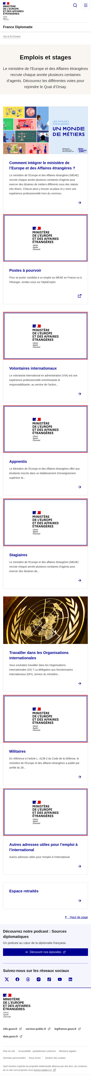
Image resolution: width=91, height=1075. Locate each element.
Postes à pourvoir (25, 270)
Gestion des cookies (55, 1058)
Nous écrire (34, 1058)
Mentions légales (67, 1051)
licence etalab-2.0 (43, 1070)
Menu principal (85, 5)
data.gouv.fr (11, 1036)
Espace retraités (24, 891)
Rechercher (75, 5)
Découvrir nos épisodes (45, 952)
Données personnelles (14, 1058)
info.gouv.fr (10, 1028)
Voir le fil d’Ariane (12, 36)
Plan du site (9, 1051)
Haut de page (78, 917)
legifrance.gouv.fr (65, 1028)
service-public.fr (36, 1028)
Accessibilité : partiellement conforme (37, 1051)
